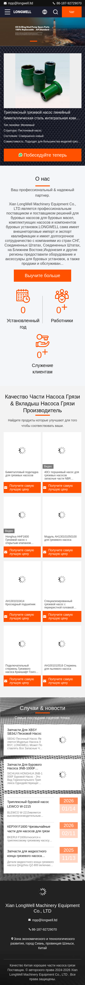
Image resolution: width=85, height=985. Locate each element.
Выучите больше (42, 275)
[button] (33, 41)
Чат (71, 12)
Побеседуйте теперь (42, 155)
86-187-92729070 (67, 3)
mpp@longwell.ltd (18, 3)
